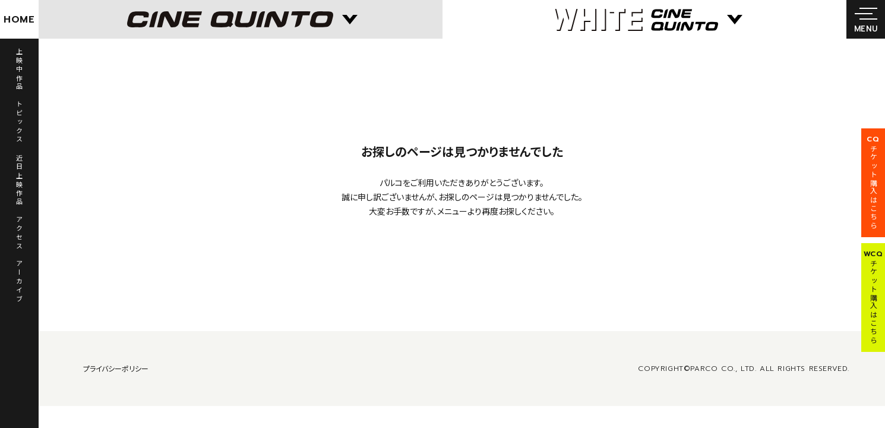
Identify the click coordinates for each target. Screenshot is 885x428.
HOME (19, 19)
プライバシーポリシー (115, 368)
